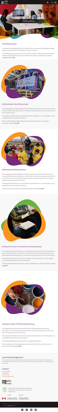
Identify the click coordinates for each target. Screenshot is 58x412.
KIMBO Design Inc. (11, 405)
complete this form (7, 57)
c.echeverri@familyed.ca (8, 376)
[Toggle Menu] (55, 2)
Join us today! (13, 123)
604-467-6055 (6, 374)
